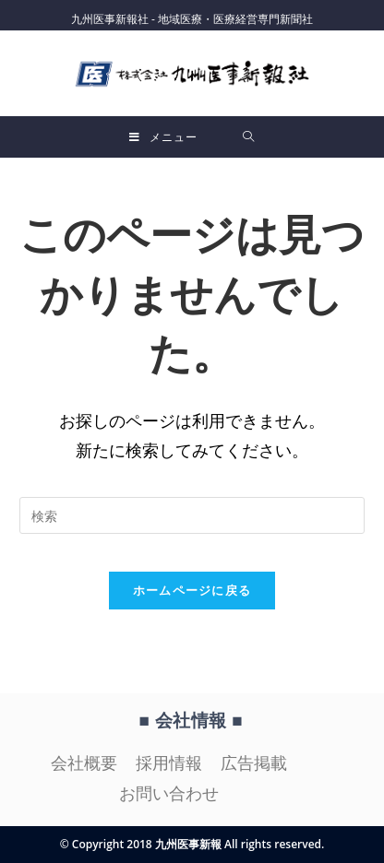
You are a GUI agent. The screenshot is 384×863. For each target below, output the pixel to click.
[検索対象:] (248, 137)
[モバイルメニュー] (163, 137)
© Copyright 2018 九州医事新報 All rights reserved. (192, 844)
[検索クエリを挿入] (192, 515)
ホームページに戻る (192, 590)
